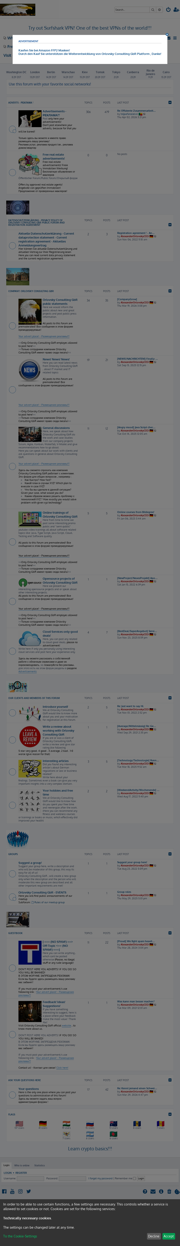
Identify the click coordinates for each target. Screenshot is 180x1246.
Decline (153, 1236)
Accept (169, 1236)
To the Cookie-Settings (20, 1236)
